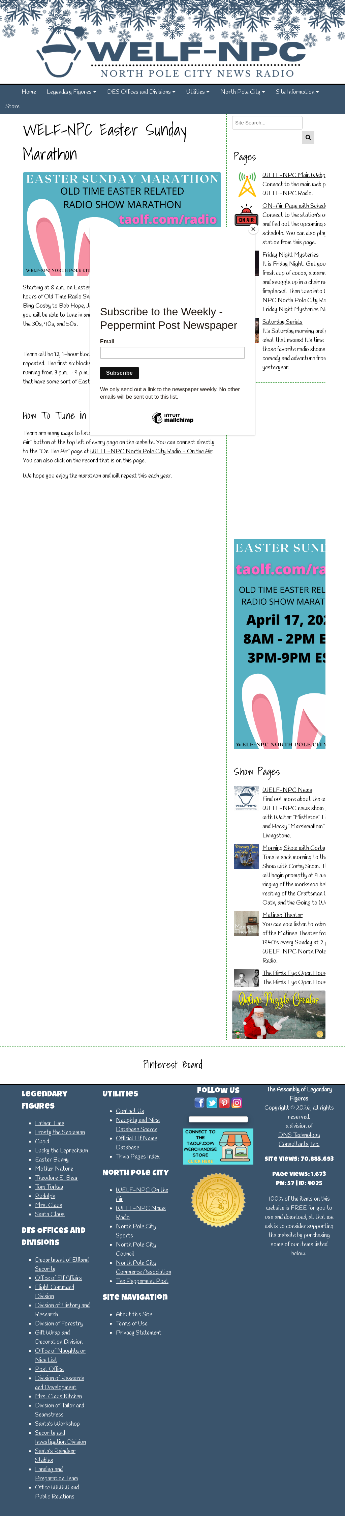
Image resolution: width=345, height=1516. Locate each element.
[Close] (253, 229)
